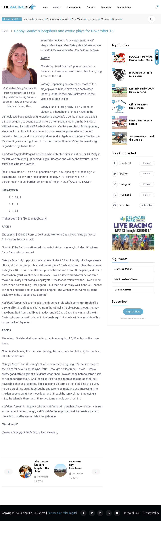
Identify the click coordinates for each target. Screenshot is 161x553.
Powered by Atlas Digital (62, 513)
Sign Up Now (133, 311)
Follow (146, 163)
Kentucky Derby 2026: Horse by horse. (141, 90)
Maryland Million (123, 269)
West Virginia (78, 19)
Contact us (106, 7)
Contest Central (124, 7)
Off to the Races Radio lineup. (138, 106)
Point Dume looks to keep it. (140, 122)
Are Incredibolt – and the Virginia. (141, 138)
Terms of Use (131, 513)
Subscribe (147, 205)
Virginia (65, 19)
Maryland (28, 19)
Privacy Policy (151, 513)
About (56, 7)
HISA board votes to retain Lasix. (140, 74)
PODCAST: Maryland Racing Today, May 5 (141, 58)
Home (45, 7)
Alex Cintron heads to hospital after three (41, 466)
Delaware (39, 19)
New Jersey (93, 19)
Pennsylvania (52, 19)
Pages (89, 7)
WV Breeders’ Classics (126, 279)
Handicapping (74, 7)
